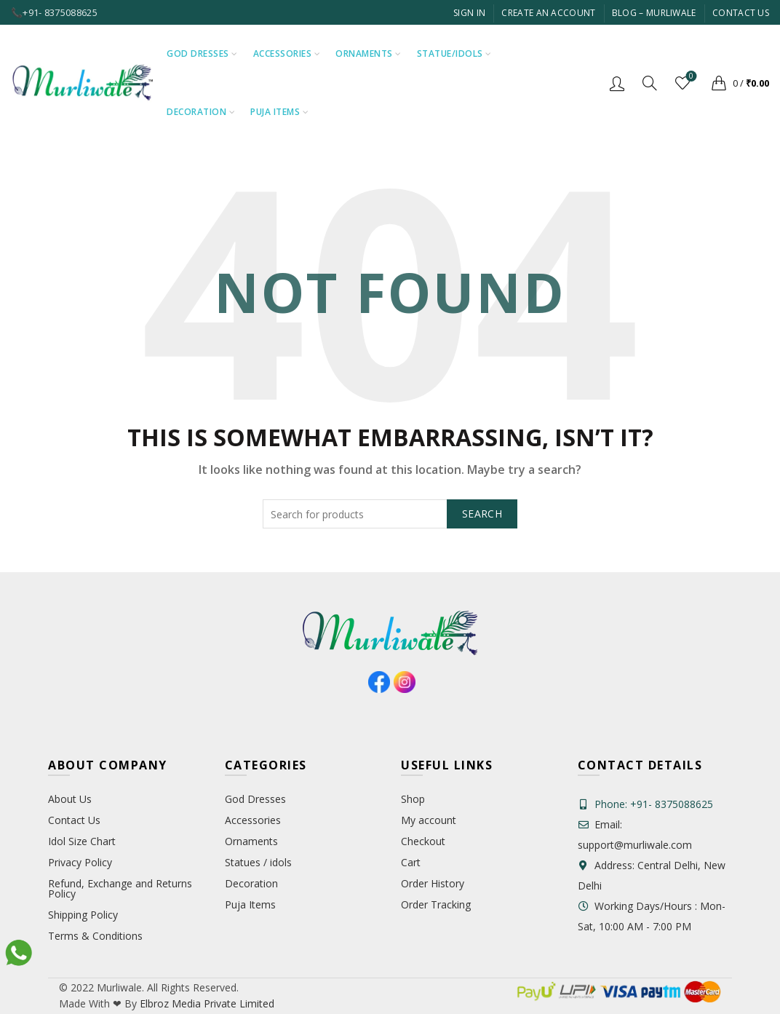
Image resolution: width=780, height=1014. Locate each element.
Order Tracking (436, 904)
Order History (432, 883)
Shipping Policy (83, 915)
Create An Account (548, 13)
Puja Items (275, 112)
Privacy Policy (80, 862)
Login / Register (617, 83)
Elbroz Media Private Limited (205, 1003)
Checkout (423, 841)
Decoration (196, 112)
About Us (70, 799)
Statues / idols (258, 862)
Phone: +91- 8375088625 (653, 804)
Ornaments (364, 53)
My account (428, 820)
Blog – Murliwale (654, 13)
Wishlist (690, 77)
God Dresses (198, 53)
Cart (411, 862)
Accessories (282, 53)
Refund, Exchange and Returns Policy (120, 888)
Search (482, 513)
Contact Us (740, 13)
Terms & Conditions (95, 936)
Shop (413, 799)
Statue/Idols (450, 53)
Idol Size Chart (82, 841)
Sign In (469, 13)
